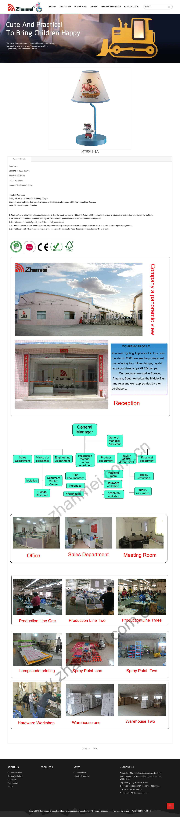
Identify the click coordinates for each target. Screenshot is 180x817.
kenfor (126, 811)
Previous (86, 748)
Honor (10, 786)
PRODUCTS (47, 767)
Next (95, 748)
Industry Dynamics (81, 776)
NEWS (77, 767)
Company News (80, 772)
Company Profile (15, 772)
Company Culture (15, 776)
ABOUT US (13, 767)
